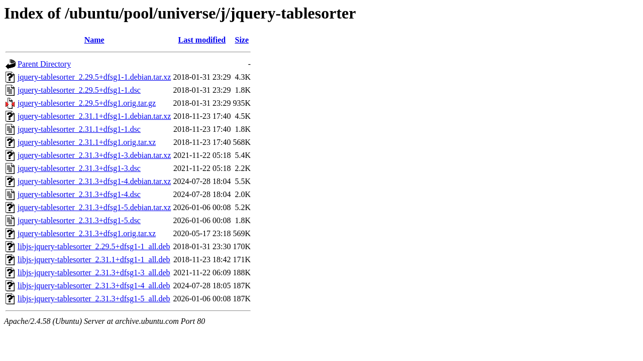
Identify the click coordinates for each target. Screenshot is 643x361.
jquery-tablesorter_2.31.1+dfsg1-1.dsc (79, 129)
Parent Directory (44, 64)
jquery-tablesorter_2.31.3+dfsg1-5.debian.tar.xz (94, 207)
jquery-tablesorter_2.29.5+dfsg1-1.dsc (79, 90)
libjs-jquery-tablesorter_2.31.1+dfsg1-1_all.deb (94, 259)
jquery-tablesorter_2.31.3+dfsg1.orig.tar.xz (87, 233)
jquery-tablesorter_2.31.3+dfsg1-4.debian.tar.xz (94, 181)
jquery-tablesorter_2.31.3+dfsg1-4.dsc (79, 194)
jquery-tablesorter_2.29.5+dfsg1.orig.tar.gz (87, 103)
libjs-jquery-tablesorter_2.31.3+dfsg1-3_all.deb (94, 272)
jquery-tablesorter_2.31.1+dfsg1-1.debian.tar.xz (94, 116)
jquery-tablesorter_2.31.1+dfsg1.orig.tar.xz (87, 142)
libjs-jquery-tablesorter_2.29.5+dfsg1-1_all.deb (94, 246)
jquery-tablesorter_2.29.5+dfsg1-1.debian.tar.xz (94, 77)
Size (242, 40)
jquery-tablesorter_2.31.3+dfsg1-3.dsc (79, 168)
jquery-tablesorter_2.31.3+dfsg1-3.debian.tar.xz (94, 155)
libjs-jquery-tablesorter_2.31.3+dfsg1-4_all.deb (94, 285)
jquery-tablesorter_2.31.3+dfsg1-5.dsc (79, 220)
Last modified (202, 40)
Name (94, 40)
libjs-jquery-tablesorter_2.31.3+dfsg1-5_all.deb (94, 298)
